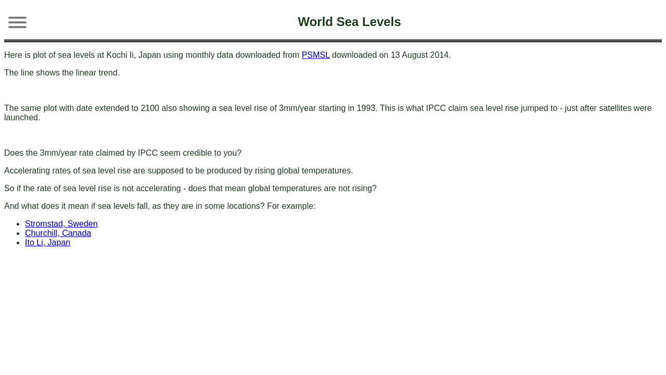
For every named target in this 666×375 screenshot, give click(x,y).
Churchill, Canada (58, 233)
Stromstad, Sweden (61, 223)
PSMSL (316, 55)
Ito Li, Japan (47, 242)
